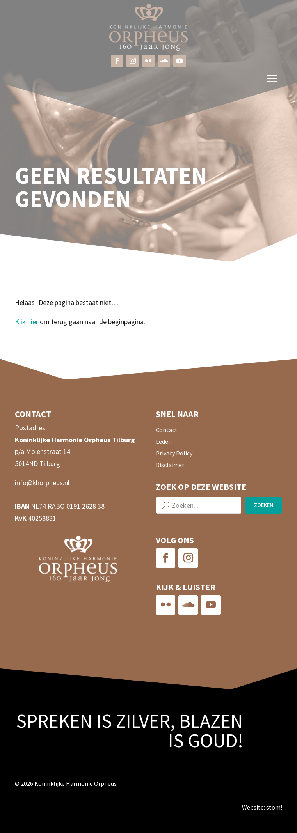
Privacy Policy (174, 453)
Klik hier (26, 321)
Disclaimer (170, 465)
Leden (164, 442)
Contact (167, 430)
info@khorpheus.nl (42, 482)
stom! (274, 807)
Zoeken (263, 505)
